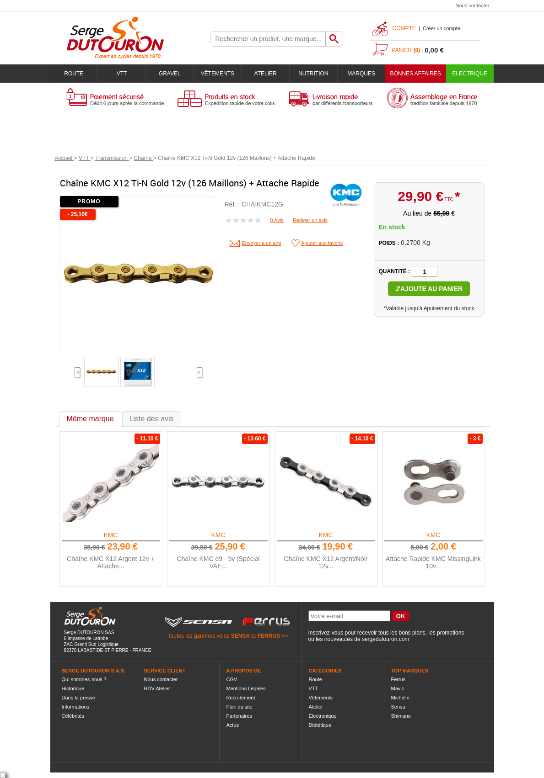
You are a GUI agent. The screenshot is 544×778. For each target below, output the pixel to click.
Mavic (397, 688)
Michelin (400, 697)
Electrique (469, 73)
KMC (110, 535)
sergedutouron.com (385, 639)
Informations (76, 706)
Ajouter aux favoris (322, 243)
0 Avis (277, 220)
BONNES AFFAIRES (415, 73)
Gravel (170, 73)
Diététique (320, 725)
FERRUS (269, 636)
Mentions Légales (246, 688)
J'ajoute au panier (429, 288)
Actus (232, 725)
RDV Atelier (157, 688)
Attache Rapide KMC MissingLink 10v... (433, 562)
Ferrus (398, 679)
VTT (122, 73)
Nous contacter (473, 5)
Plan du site (239, 706)
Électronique (323, 716)
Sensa (398, 706)
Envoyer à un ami (261, 243)
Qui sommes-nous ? (84, 679)
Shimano (401, 716)
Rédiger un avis (310, 220)
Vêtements (217, 73)
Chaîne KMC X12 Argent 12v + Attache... (111, 562)
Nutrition (313, 73)
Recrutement (240, 697)
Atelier (265, 73)
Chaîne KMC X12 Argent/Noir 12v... (326, 562)
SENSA (240, 636)
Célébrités (73, 716)
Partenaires (239, 716)
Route (73, 73)
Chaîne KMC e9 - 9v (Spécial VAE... (218, 562)
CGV (231, 679)
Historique (73, 688)
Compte (404, 28)
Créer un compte (441, 28)
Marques (361, 73)
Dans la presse (78, 697)
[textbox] (268, 39)
